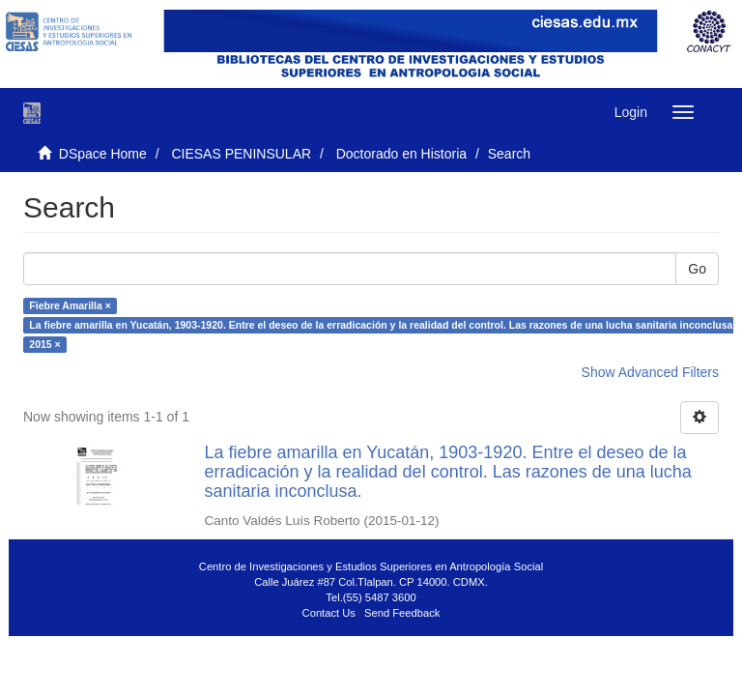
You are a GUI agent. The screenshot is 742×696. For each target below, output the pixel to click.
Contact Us (329, 613)
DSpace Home (103, 153)
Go (697, 268)
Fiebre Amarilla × (70, 305)
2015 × (44, 344)
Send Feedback (402, 613)
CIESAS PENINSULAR (241, 153)
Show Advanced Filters (650, 372)
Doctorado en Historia (401, 153)
